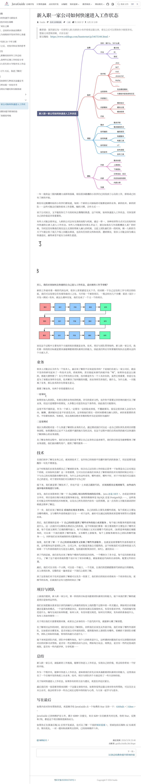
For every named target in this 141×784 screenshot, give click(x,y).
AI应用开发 (54, 4)
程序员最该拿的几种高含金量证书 (19, 74)
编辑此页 (58, 757)
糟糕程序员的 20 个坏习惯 (16, 38)
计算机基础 (41, 4)
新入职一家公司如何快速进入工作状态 (21, 98)
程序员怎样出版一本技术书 (16, 78)
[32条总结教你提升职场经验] (94, 770)
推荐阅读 (87, 4)
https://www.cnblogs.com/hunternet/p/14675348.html (95, 37)
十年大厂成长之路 (12, 26)
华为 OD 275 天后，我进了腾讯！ (19, 64)
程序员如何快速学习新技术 (16, 17)
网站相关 (99, 4)
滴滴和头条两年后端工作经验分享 (19, 56)
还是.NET (129, 490)
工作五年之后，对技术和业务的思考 (20, 42)
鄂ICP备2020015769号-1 (75, 780)
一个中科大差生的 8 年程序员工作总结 (21, 60)
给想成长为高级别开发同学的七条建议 (21, 34)
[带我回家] (15, 4)
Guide (59, 22)
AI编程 (65, 4)
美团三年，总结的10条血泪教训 (18, 30)
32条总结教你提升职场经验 (16, 102)
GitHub (57, 727)
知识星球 (74, 4)
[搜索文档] (128, 4)
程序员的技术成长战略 (14, 21)
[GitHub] (108, 4)
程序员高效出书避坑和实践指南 (18, 82)
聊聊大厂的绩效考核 (13, 106)
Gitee (68, 727)
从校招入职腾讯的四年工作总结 (18, 52)
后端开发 (30, 4)
